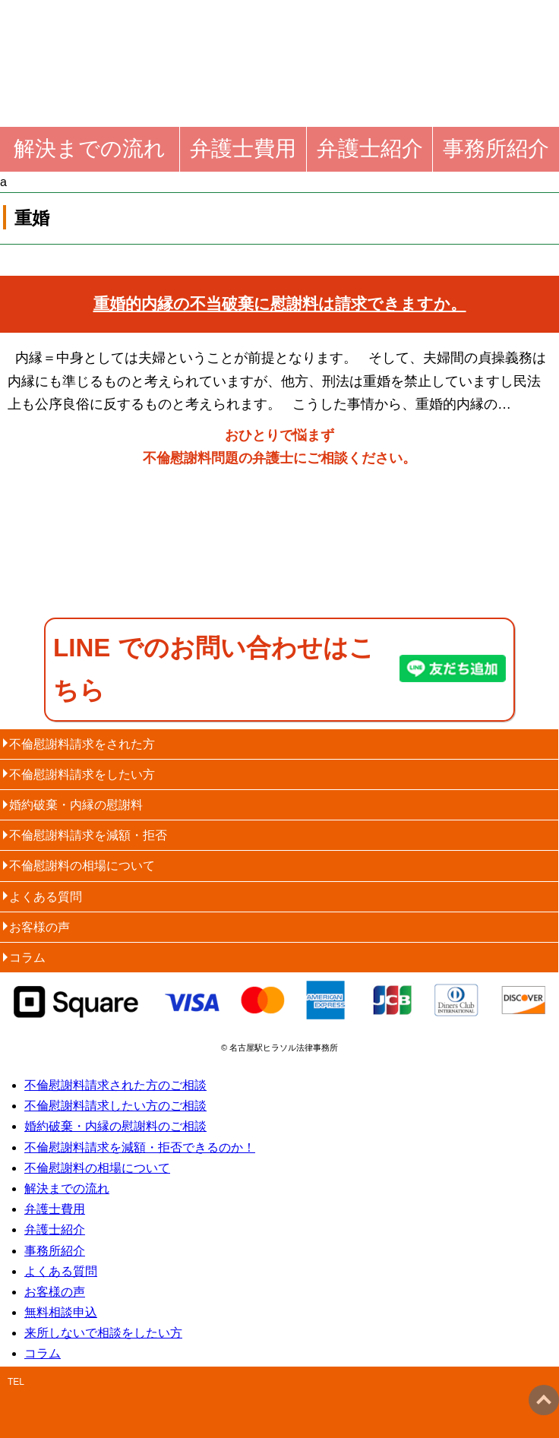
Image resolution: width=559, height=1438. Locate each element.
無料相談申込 (60, 1312)
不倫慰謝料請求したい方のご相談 (115, 1105)
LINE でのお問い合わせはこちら (213, 669)
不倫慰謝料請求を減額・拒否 (88, 835)
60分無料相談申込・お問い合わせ (436, 547)
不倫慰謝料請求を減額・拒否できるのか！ (139, 1147)
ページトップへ (544, 1400)
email (417, 1402)
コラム (27, 957)
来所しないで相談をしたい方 (103, 1332)
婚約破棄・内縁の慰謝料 (76, 804)
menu (505, 53)
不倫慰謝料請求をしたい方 (82, 774)
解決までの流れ (90, 148)
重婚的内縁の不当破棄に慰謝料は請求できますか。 (279, 303)
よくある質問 (45, 896)
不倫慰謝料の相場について (82, 865)
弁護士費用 (243, 148)
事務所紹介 (496, 148)
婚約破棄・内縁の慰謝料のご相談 (115, 1126)
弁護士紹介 (370, 148)
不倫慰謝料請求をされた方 (82, 744)
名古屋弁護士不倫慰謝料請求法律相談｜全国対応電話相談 (222, 39)
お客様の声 (39, 927)
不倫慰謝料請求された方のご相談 (115, 1085)
